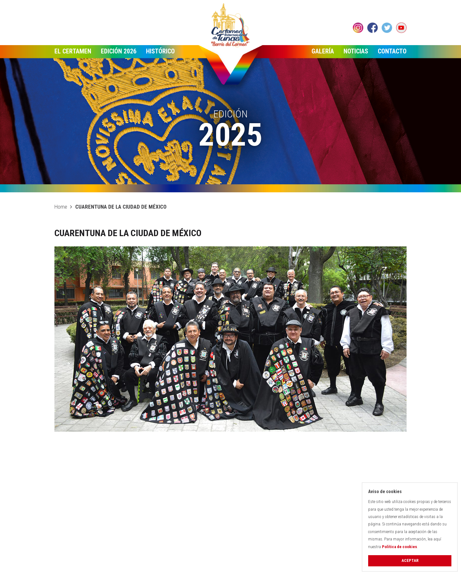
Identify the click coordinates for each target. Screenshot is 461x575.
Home (60, 207)
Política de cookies (399, 546)
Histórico (160, 51)
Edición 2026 (118, 51)
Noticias (356, 51)
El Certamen (72, 51)
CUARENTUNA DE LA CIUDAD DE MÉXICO (120, 207)
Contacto (392, 51)
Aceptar (409, 560)
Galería (322, 51)
